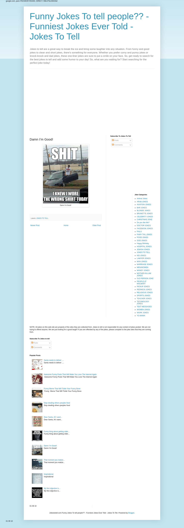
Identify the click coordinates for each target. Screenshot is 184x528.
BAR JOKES (142, 208)
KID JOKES (141, 255)
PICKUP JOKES (143, 287)
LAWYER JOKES (144, 258)
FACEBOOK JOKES (145, 228)
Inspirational (48, 474)
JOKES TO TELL (42, 218)
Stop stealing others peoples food (57, 403)
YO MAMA (141, 316)
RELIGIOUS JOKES (145, 293)
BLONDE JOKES (143, 211)
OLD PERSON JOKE (145, 278)
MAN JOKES (142, 261)
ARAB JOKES (142, 202)
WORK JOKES (143, 313)
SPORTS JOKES (143, 296)
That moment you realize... (54, 460)
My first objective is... (52, 488)
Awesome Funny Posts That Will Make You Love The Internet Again (70, 374)
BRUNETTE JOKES (145, 214)
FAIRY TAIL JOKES (144, 234)
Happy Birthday (143, 243)
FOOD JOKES (142, 237)
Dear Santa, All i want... (53, 417)
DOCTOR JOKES (144, 226)
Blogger (131, 513)
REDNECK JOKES (144, 289)
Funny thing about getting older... (57, 431)
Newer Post (34, 225)
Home (66, 225)
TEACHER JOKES (144, 299)
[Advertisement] (92, 99)
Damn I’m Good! (50, 446)
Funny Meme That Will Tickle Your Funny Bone (62, 389)
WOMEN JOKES (143, 310)
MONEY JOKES (143, 270)
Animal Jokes (142, 199)
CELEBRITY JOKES (145, 217)
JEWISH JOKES (143, 249)
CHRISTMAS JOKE (144, 220)
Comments (117, 145)
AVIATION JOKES (144, 205)
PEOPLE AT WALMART (141, 282)
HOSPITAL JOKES (144, 247)
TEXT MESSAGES (144, 307)
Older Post (96, 225)
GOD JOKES (142, 241)
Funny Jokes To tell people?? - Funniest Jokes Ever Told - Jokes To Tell (89, 26)
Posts (115, 140)
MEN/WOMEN (142, 267)
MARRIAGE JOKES (145, 264)
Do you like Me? (143, 222)
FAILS (139, 232)
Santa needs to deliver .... (54, 360)
